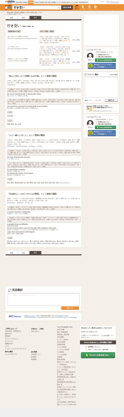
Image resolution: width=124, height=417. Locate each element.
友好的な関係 (19, 182)
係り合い (65, 241)
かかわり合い (46, 243)
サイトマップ (9, 341)
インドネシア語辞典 (63, 349)
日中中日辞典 (61, 342)
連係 (76, 241)
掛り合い (72, 241)
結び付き (36, 241)
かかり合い (33, 243)
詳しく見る (76, 40)
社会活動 (10, 116)
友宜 (42, 182)
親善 (31, 182)
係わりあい (52, 241)
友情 (46, 182)
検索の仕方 (8, 333)
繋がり (59, 241)
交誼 (57, 182)
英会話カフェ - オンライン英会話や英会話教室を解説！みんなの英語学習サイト (66, 389)
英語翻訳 (53, 2)
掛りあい (10, 241)
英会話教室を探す (83, 2)
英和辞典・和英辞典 (19, 12)
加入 (16, 124)
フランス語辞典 (61, 347)
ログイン (89, 8)
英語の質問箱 (61, 359)
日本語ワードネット (30, 316)
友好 (27, 182)
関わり (39, 243)
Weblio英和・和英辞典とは (13, 331)
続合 (18, 243)
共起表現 (36, 2)
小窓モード (77, 7)
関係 (46, 241)
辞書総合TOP (9, 343)
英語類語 (31, 2)
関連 (8, 243)
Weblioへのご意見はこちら (89, 331)
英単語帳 (41, 2)
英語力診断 (47, 2)
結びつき (17, 241)
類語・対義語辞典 (62, 332)
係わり (62, 243)
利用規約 (7, 336)
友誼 (49, 182)
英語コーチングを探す (72, 2)
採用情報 (33, 359)
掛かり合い (24, 243)
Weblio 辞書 (10, 12)
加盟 (12, 124)
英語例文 (25, 2)
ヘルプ (7, 346)
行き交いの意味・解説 (31, 12)
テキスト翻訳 (93, 74)
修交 (53, 182)
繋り (31, 241)
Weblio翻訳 (114, 74)
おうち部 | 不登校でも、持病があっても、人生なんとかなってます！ (66, 396)
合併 (19, 124)
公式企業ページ (35, 354)
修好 (12, 182)
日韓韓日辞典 (61, 344)
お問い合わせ (35, 331)
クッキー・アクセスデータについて (16, 348)
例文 (23, 17)
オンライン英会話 (61, 2)
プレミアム (83, 8)
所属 (8, 124)
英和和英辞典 (18, 2)
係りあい (14, 243)
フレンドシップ (65, 182)
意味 (11, 17)
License (60, 316)
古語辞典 (59, 357)
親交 (8, 182)
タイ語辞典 (60, 352)
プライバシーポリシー (11, 338)
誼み (35, 182)
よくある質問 (105, 335)
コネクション (24, 241)
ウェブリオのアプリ (11, 354)
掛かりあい (55, 243)
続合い (42, 241)
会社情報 (33, 357)
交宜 (38, 182)
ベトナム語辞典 (61, 354)
